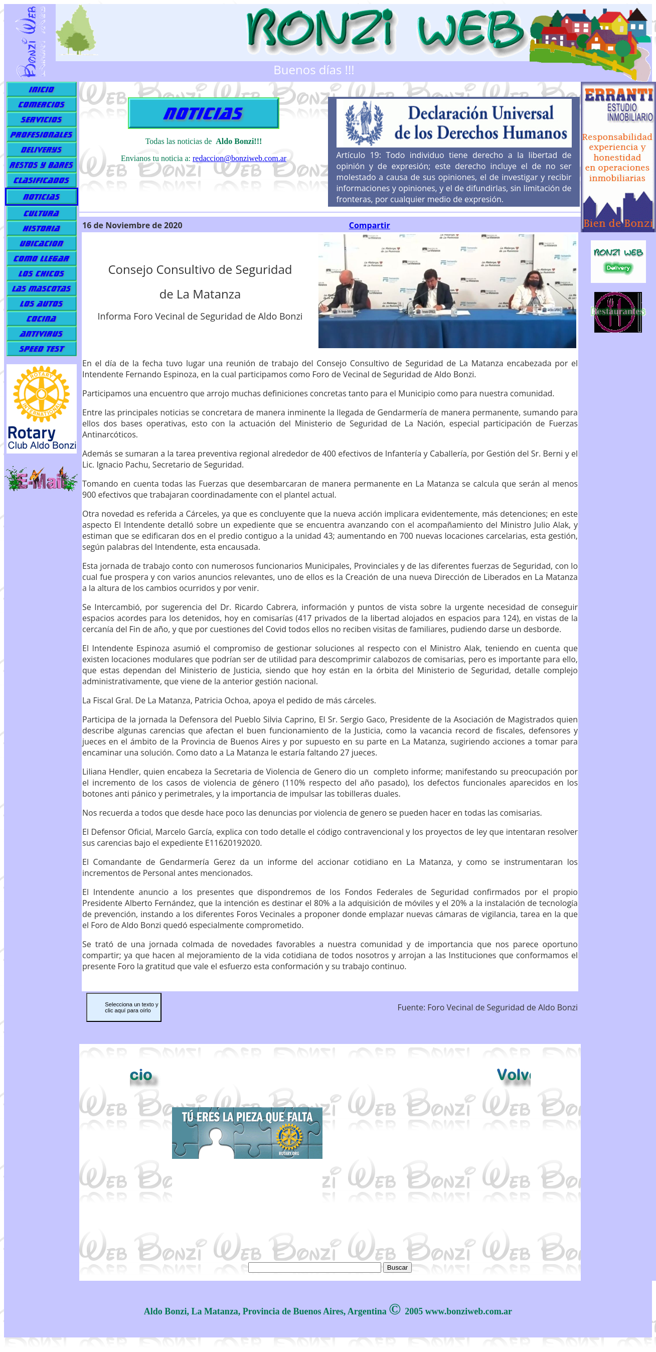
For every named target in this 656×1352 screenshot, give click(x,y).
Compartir (369, 225)
